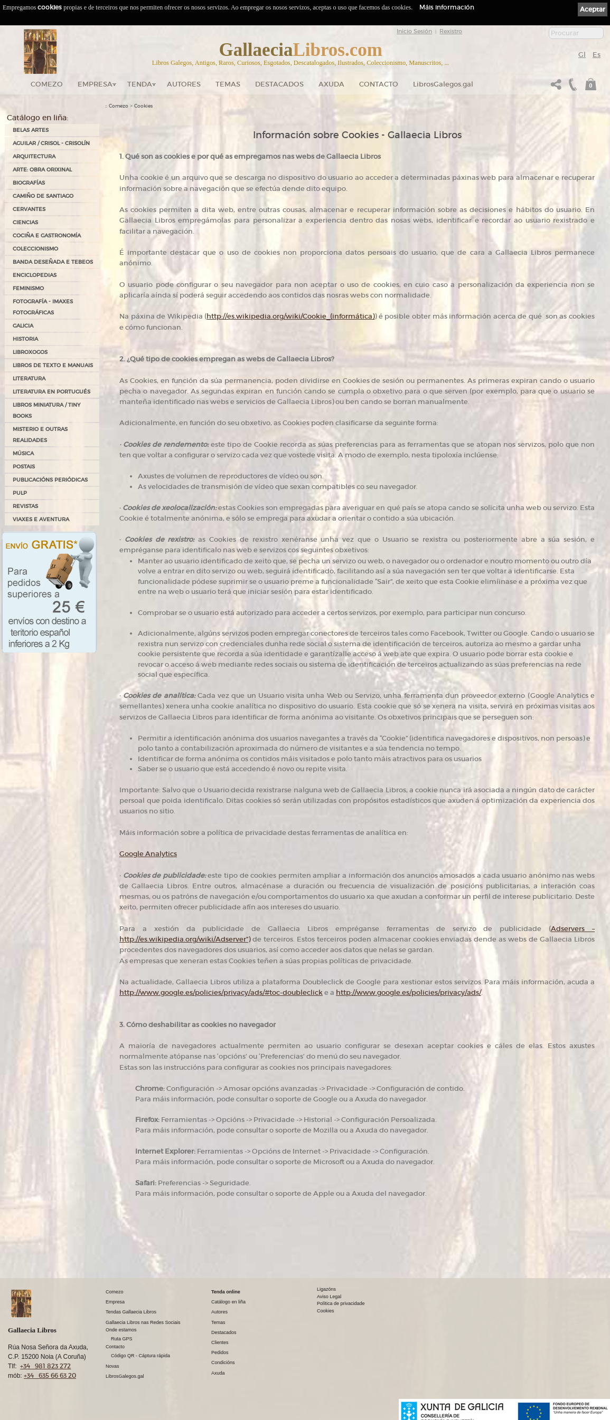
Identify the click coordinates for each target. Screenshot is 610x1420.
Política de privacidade (341, 1303)
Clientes (220, 1342)
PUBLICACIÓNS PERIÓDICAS (50, 479)
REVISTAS (25, 506)
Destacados (224, 1332)
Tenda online (225, 1291)
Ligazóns (326, 1289)
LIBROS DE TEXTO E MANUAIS (53, 365)
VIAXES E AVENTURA (41, 519)
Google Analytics (148, 853)
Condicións (223, 1362)
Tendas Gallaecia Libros (131, 1312)
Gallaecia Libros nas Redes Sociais (143, 1322)
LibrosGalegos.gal (443, 84)
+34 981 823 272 (45, 1366)
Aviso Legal (329, 1296)
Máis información (446, 7)
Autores (184, 84)
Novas (112, 1366)
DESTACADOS (279, 84)
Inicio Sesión (414, 31)
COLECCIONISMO (35, 248)
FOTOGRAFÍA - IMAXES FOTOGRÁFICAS (43, 307)
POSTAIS (24, 466)
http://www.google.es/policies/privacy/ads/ (408, 992)
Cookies (143, 106)
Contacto (378, 84)
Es (596, 54)
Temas (227, 84)
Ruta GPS (122, 1338)
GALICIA (23, 325)
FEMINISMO (28, 288)
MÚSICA (23, 453)
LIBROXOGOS (30, 352)
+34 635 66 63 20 (50, 1375)
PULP (20, 493)
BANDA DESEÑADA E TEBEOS (53, 261)
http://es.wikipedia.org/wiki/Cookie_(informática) (290, 316)
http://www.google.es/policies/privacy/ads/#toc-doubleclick (221, 992)
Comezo (47, 84)
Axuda (331, 84)
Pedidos (220, 1352)
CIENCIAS (25, 222)
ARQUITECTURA (34, 156)
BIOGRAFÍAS (29, 182)
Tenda (139, 84)
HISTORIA (25, 338)
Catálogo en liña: (37, 117)
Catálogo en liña (228, 1301)
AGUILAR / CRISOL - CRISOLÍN (51, 143)
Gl (582, 54)
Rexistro (450, 31)
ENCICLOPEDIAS (35, 275)
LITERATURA (29, 378)
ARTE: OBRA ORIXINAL (42, 169)
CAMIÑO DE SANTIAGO (43, 196)
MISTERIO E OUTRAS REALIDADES (40, 435)
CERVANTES (29, 209)
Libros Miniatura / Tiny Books (46, 410)
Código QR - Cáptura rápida (140, 1355)
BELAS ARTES (31, 130)
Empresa (95, 84)
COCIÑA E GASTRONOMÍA (47, 235)
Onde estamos (121, 1329)
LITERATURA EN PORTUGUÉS (51, 391)
